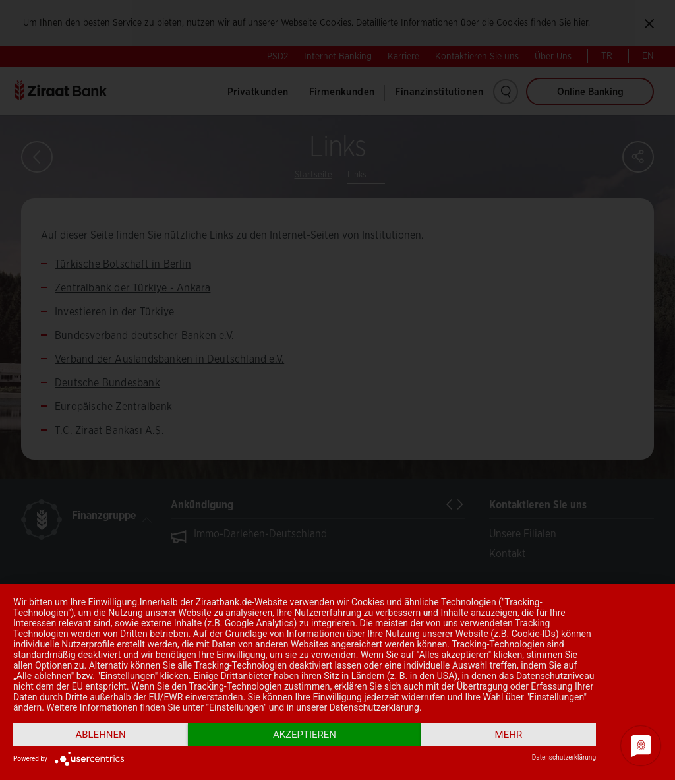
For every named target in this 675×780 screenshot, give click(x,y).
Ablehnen (100, 734)
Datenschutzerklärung (564, 757)
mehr (509, 734)
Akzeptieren (304, 734)
